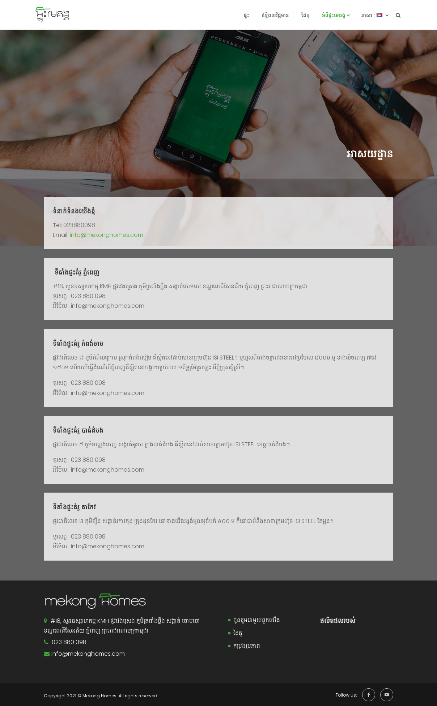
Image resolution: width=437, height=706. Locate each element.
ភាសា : (368, 15)
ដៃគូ (305, 15)
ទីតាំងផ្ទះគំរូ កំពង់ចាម (78, 344)
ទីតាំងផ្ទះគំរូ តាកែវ (74, 507)
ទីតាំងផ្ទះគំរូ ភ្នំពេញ (76, 272)
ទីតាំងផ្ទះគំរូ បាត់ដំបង (78, 430)
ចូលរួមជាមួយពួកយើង (256, 620)
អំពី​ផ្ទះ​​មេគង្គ (333, 15)
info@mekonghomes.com (105, 235)
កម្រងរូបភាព (246, 646)
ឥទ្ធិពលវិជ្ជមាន (275, 15)
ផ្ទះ (246, 15)
